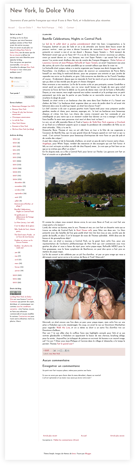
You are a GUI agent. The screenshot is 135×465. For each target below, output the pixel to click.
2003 (15, 283)
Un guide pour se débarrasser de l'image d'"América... (24, 217)
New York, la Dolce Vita (42, 11)
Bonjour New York (19, 109)
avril (16, 260)
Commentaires (18, 86)
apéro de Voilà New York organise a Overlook (104, 122)
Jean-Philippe (68, 63)
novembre (19, 186)
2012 (15, 157)
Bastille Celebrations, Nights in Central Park (24, 211)
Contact (70, 28)
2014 (15, 150)
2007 (15, 176)
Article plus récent (50, 436)
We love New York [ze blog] (23, 129)
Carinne (55, 63)
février (17, 267)
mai (16, 256)
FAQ (60, 28)
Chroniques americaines (21, 117)
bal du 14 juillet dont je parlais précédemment (68, 44)
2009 (15, 168)
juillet (17, 201)
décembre (19, 183)
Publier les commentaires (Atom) (66, 440)
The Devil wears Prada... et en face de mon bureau (24, 236)
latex (74, 454)
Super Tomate (110, 49)
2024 (15, 139)
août (17, 197)
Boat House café (84, 230)
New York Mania (18, 123)
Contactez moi (24, 316)
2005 (15, 275)
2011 (15, 161)
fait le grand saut (65, 344)
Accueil (11, 28)
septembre (19, 194)
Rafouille (78, 63)
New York (56, 354)
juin (16, 252)
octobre (18, 190)
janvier (17, 271)
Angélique (46, 144)
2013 (15, 154)
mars (17, 263)
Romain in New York (20, 126)
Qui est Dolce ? (26, 28)
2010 (15, 165)
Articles (15, 82)
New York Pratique (45, 28)
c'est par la (24, 65)
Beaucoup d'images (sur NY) (23, 106)
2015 (15, 146)
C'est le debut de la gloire (24, 226)
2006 (15, 179)
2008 (15, 172)
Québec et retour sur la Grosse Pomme (23, 241)
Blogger (88, 454)
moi (50, 354)
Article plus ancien (117, 436)
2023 (15, 143)
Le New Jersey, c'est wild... (24, 223)
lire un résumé (15, 55)
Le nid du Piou (17, 120)
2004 (15, 279)
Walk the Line (63, 328)
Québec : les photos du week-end (23, 247)
